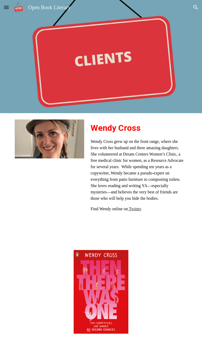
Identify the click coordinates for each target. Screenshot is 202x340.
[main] (137, 166)
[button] (6, 7)
